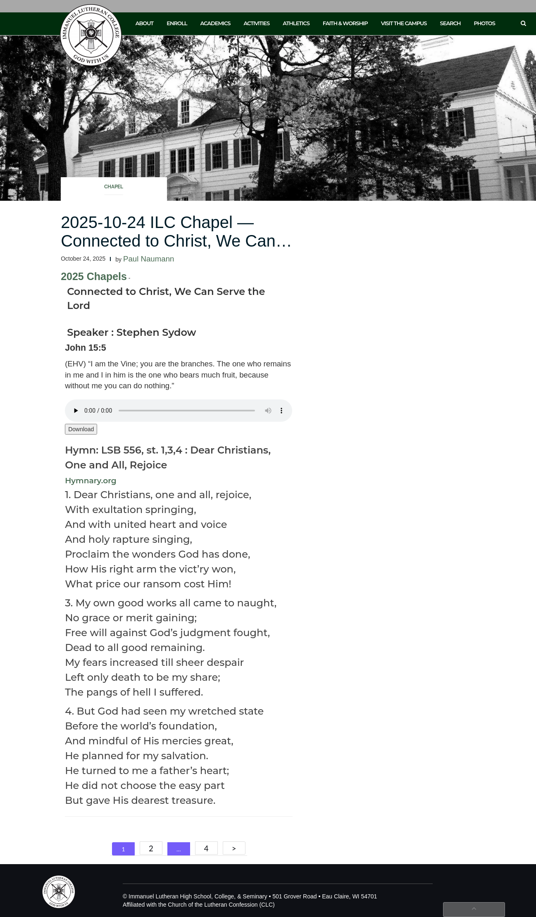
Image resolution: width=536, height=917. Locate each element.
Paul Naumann (148, 258)
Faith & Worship (345, 23)
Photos (484, 23)
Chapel (113, 187)
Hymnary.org (91, 480)
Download (81, 429)
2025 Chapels (94, 276)
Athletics (296, 23)
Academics (215, 23)
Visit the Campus (404, 23)
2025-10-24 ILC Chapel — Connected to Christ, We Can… (176, 231)
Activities (256, 23)
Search (450, 23)
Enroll (177, 23)
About (145, 23)
